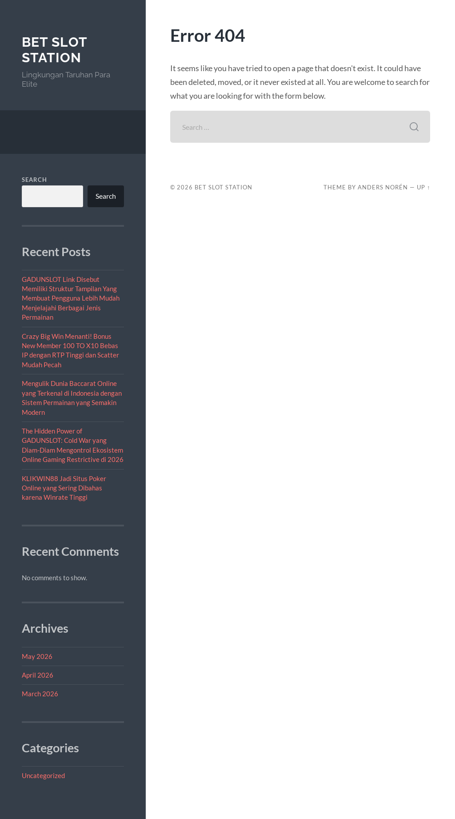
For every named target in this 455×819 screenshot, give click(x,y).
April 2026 (37, 675)
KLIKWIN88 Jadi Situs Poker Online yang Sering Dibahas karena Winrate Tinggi (64, 488)
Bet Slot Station (54, 50)
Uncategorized (43, 775)
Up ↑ (423, 187)
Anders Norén (383, 187)
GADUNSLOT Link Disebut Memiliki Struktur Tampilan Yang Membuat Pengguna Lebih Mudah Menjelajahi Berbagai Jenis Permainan (71, 298)
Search (34, 179)
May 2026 (37, 656)
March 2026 (40, 694)
